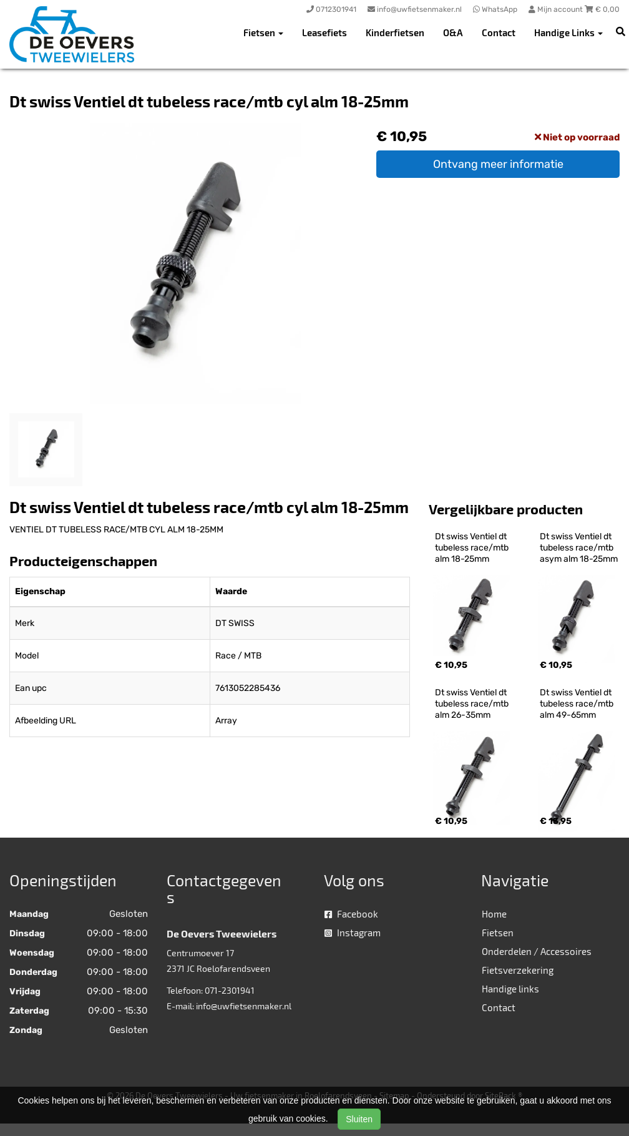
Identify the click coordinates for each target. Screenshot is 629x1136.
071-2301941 (230, 990)
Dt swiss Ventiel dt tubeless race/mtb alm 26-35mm (472, 703)
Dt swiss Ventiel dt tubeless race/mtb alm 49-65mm (577, 703)
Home (494, 913)
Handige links (510, 988)
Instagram (352, 932)
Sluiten (359, 1119)
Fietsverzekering (517, 970)
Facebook (351, 913)
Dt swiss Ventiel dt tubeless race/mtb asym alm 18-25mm (579, 547)
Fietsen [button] (263, 32)
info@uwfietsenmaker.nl (243, 1006)
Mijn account (557, 9)
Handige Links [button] (568, 32)
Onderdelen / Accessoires (537, 951)
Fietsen (498, 932)
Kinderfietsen (395, 32)
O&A (453, 32)
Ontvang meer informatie (498, 164)
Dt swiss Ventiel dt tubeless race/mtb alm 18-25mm (472, 547)
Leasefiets (324, 32)
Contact (498, 32)
